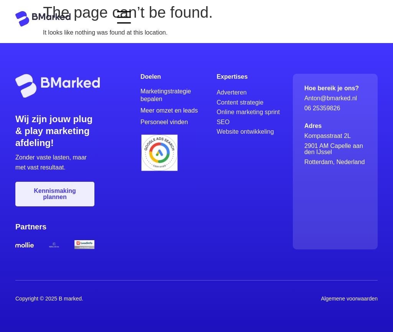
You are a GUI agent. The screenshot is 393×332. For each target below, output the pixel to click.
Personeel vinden (164, 122)
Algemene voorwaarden (349, 298)
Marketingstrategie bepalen (165, 95)
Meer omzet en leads (169, 110)
